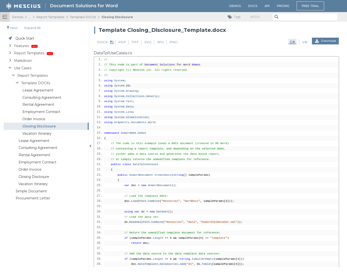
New (12, 28)
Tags (235, 17)
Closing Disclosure (117, 17)
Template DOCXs (83, 17)
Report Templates (50, 17)
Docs (252, 6)
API (267, 6)
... (30, 17)
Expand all (32, 28)
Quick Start (24, 38)
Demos (235, 6)
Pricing (283, 6)
